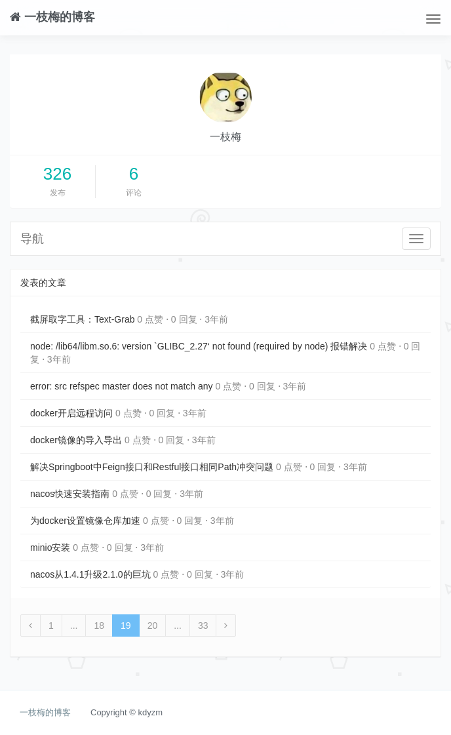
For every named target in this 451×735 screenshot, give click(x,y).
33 (203, 625)
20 (152, 625)
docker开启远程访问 (71, 413)
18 (99, 625)
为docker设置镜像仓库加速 (85, 520)
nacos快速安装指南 (69, 493)
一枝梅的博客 (52, 16)
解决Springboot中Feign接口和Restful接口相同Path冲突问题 (151, 467)
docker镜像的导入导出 (76, 440)
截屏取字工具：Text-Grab (82, 319)
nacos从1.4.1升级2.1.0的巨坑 (90, 574)
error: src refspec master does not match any (121, 386)
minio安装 (50, 547)
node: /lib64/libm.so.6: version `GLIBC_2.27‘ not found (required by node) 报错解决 (198, 346)
